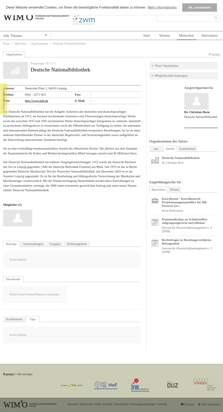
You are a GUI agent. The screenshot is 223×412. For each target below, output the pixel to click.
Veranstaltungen (33, 244)
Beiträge (11, 244)
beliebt (170, 148)
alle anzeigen (24, 374)
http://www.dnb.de (36, 100)
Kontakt (107, 404)
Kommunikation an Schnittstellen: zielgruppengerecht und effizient (185, 221)
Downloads (13, 279)
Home (6, 43)
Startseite (72, 404)
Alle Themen (12, 36)
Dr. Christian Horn (197, 112)
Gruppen (55, 244)
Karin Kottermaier (172, 210)
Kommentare (14, 319)
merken (215, 54)
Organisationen (39, 43)
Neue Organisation (166, 65)
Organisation (14, 54)
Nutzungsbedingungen (143, 404)
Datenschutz (121, 404)
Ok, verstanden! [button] (199, 7)
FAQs (97, 404)
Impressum (86, 404)
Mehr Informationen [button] (162, 7)
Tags (33, 319)
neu (156, 148)
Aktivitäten (209, 35)
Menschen (186, 35)
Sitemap (162, 404)
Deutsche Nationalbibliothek (200, 117)
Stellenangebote (77, 244)
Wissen (164, 35)
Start (146, 35)
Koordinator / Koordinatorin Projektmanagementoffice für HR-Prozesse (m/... (185, 202)
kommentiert (188, 148)
